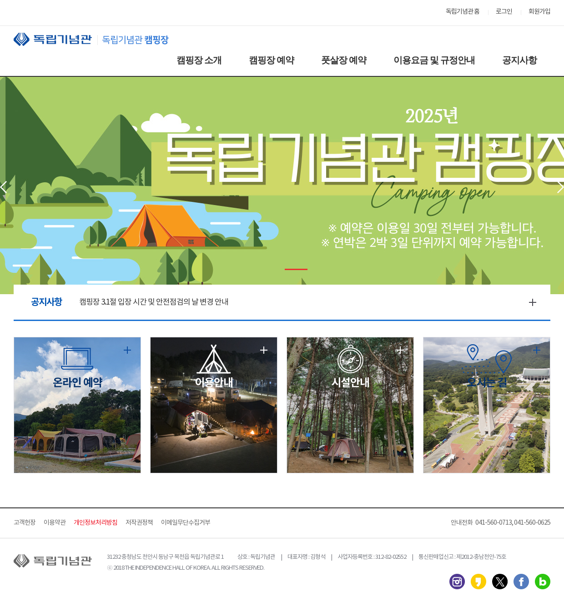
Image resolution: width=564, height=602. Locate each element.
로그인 (504, 11)
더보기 (532, 302)
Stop (276, 269)
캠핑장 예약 (271, 60)
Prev (3, 187)
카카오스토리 (478, 581)
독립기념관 (100, 39)
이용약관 (54, 523)
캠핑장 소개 (199, 60)
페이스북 (521, 581)
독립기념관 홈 (462, 11)
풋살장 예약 (343, 60)
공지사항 (519, 60)
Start (262, 269)
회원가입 (539, 11)
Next (560, 187)
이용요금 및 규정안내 (434, 60)
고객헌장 (24, 523)
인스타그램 (457, 581)
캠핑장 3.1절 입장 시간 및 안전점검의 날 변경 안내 (153, 302)
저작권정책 (139, 523)
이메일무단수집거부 (185, 523)
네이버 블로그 (542, 581)
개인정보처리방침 (95, 523)
